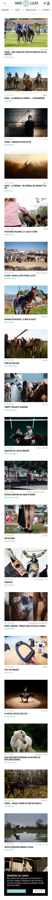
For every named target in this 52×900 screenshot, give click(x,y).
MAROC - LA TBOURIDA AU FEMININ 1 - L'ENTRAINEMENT (24, 98)
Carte (17, 10)
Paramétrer (39, 891)
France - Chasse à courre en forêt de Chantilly (23, 803)
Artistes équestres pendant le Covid (18, 847)
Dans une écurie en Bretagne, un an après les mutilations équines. (22, 758)
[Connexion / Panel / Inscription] (48, 3)
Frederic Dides (9, 629)
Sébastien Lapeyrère (11, 497)
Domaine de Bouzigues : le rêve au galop (20, 319)
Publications (30, 10)
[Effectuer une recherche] (44, 3)
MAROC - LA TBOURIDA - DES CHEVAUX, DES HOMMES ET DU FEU (25, 187)
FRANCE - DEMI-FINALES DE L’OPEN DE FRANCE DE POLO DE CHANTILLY (25, 53)
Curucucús (8, 582)
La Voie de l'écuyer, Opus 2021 (16, 714)
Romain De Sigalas (10, 453)
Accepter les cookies (16, 891)
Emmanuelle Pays (10, 366)
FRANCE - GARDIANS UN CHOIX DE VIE (17, 142)
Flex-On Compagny (11, 670)
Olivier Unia (8, 101)
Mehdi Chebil (8, 850)
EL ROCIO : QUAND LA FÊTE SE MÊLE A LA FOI (19, 276)
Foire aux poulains (11, 363)
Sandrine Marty (9, 716)
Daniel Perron (9, 234)
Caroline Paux (9, 57)
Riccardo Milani (9, 541)
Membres (5, 10)
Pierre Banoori (9, 585)
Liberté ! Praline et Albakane (16, 407)
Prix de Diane (9, 538)
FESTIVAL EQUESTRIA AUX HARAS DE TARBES (19, 494)
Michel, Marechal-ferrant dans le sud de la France (24, 626)
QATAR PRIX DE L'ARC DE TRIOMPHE (16, 451)
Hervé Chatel (8, 145)
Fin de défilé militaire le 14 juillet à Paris (20, 232)
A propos (46, 10)
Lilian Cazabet (9, 322)
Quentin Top (8, 672)
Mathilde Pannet (10, 278)
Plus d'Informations (13, 885)
